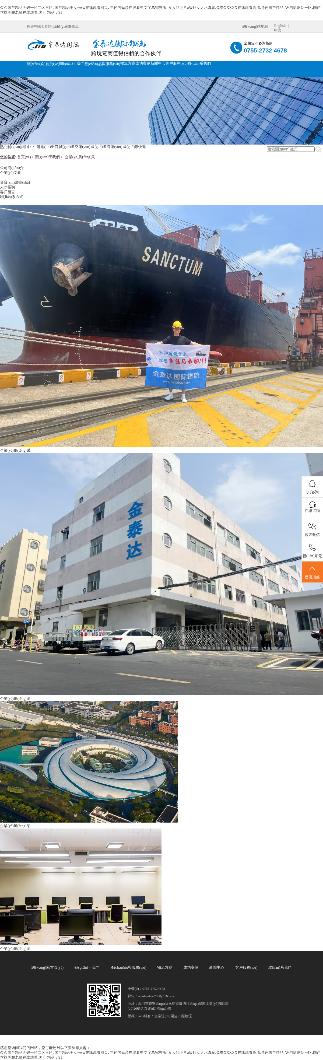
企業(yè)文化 (10, 173)
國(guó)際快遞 (134, 147)
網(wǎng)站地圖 (255, 26)
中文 (278, 30)
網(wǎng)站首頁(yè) (43, 64)
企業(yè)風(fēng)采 (80, 157)
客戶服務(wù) (177, 63)
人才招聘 (7, 187)
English (280, 26)
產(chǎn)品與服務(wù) (102, 64)
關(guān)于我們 (71, 63)
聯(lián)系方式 (11, 197)
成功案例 (142, 63)
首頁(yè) (24, 157)
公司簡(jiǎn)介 (12, 168)
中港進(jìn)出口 (45, 147)
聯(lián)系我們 (199, 63)
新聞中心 (158, 63)
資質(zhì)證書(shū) (15, 182)
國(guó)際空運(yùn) (74, 147)
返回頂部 (312, 572)
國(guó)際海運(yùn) (106, 147)
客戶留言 (7, 192)
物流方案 (127, 63)
